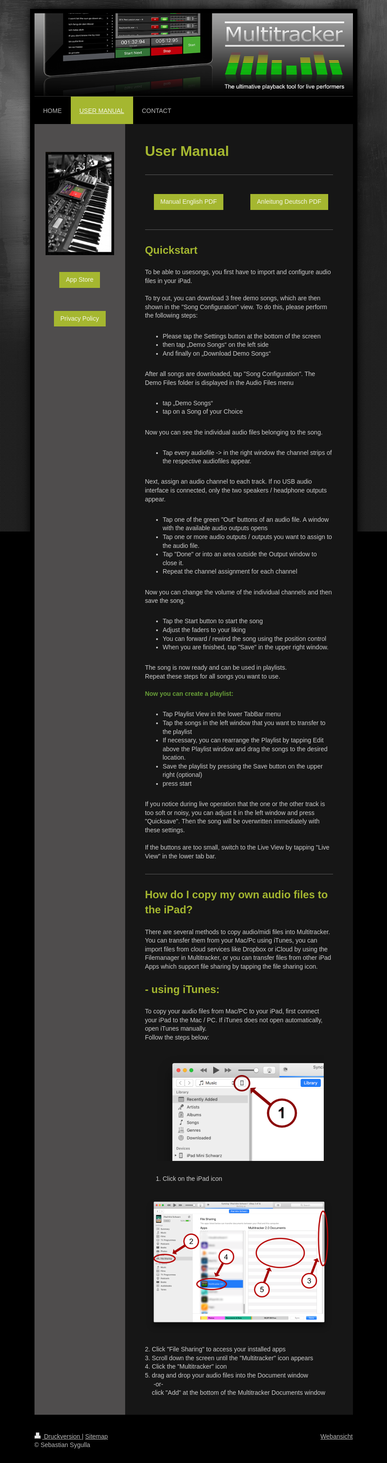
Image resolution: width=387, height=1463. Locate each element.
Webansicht (337, 1436)
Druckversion (58, 1436)
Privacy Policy (80, 318)
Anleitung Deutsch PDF (289, 201)
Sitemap (96, 1436)
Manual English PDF (189, 201)
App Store (79, 279)
